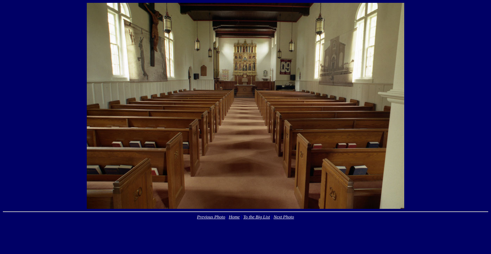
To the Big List (256, 216)
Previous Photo (211, 216)
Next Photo (283, 216)
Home (234, 216)
